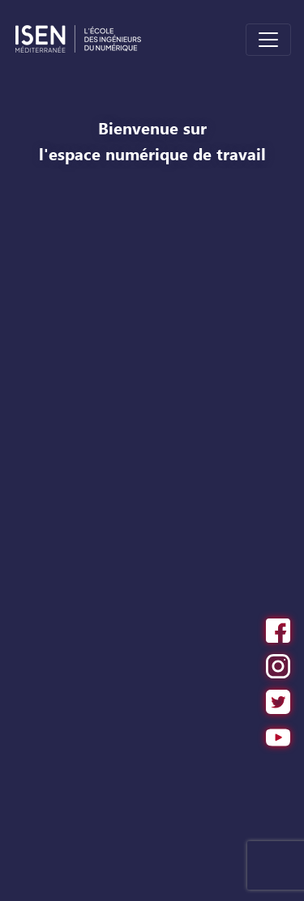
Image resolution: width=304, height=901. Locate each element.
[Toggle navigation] (268, 39)
